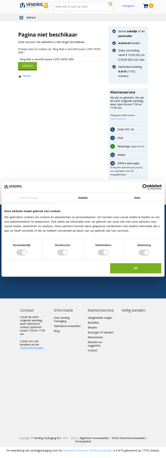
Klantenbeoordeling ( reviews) (130, 71)
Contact (92, 350)
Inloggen (128, 6)
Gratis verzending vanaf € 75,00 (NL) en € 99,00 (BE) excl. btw (131, 55)
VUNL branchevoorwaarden (128, 438)
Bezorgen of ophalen (100, 332)
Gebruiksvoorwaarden (67, 326)
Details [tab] (83, 197)
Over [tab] (137, 197)
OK (136, 268)
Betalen (92, 327)
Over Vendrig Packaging (61, 319)
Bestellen (93, 322)
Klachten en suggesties (95, 343)
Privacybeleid (83, 441)
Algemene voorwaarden (94, 438)
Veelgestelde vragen (100, 317)
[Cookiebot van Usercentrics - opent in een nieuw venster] (145, 187)
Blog (56, 331)
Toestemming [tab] (29, 197)
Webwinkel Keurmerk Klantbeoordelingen (87, 450)
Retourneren (95, 337)
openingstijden (118, 118)
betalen (129, 43)
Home (24, 76)
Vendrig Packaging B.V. (47, 438)
